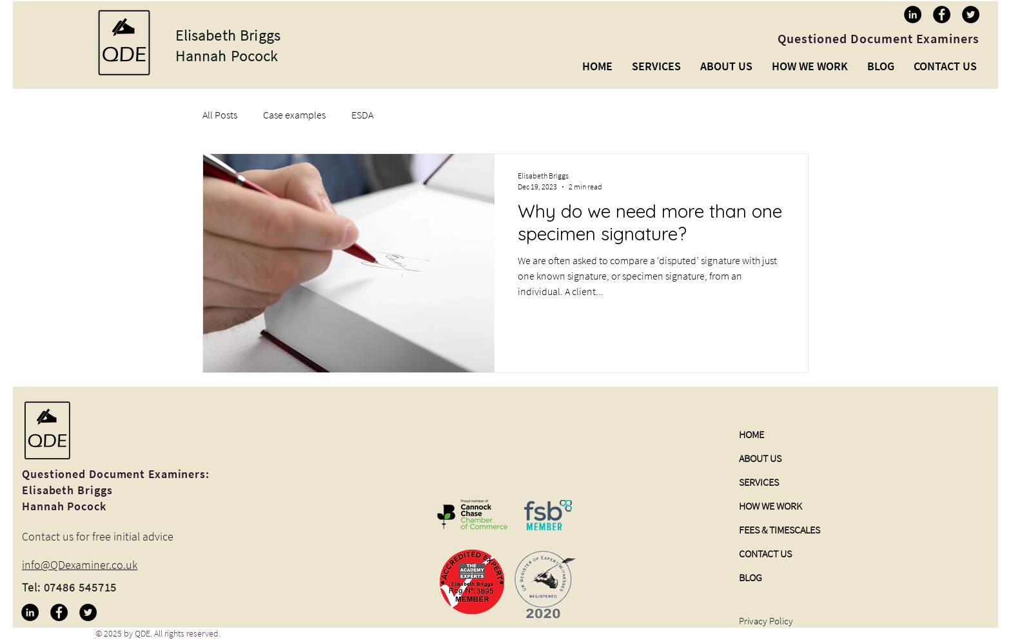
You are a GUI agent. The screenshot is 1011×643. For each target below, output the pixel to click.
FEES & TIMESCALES (779, 529)
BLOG (750, 577)
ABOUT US (760, 458)
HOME (751, 434)
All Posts (219, 114)
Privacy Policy (766, 621)
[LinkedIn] (912, 14)
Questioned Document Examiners (878, 38)
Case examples (294, 114)
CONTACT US (765, 553)
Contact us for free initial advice (97, 536)
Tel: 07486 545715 (69, 587)
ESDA (362, 114)
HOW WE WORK (770, 505)
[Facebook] (941, 14)
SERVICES (759, 481)
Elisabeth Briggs (227, 35)
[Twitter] (970, 14)
